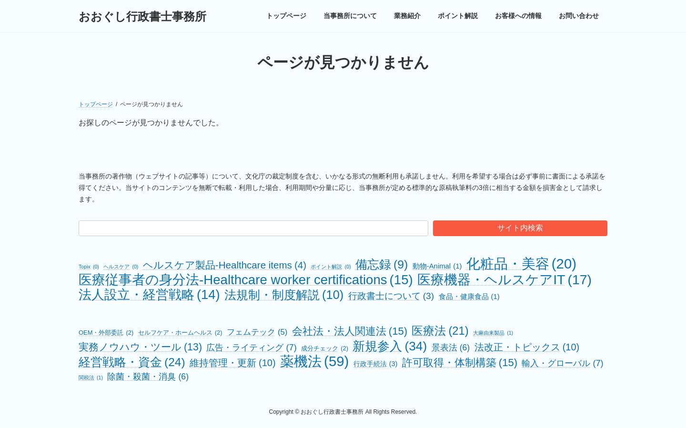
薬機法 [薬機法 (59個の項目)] (314, 361)
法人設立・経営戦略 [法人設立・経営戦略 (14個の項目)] (149, 294)
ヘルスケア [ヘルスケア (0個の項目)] (120, 266)
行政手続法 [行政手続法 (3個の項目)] (375, 364)
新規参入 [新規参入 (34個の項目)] (390, 346)
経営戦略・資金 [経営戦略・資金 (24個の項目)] (132, 362)
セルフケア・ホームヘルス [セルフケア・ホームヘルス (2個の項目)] (180, 332)
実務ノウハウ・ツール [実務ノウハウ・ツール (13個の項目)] (140, 347)
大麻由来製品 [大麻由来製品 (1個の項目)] (493, 333)
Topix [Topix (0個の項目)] (89, 266)
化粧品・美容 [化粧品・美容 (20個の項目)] (521, 263)
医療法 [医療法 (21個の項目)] (440, 330)
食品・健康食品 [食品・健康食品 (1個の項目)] (469, 296)
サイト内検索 (520, 228)
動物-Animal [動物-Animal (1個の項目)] (437, 266)
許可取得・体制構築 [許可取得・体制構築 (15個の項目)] (459, 362)
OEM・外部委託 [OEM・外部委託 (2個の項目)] (106, 332)
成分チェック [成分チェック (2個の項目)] (324, 348)
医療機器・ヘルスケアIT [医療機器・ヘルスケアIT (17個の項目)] (504, 279)
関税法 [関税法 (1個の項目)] (91, 377)
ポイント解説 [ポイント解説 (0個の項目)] (331, 266)
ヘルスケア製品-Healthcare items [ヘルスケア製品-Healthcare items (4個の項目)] (224, 265)
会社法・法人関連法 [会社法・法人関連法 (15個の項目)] (349, 331)
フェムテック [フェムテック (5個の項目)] (257, 332)
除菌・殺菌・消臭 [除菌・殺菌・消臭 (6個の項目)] (148, 376)
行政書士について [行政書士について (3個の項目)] (391, 295)
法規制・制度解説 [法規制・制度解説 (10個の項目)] (283, 295)
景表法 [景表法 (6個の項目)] (451, 347)
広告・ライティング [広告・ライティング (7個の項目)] (251, 347)
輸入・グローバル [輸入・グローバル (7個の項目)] (562, 363)
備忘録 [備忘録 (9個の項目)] (381, 264)
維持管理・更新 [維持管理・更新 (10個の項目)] (233, 363)
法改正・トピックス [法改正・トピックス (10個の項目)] (527, 347)
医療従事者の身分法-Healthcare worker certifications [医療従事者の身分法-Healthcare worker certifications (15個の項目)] (246, 279)
